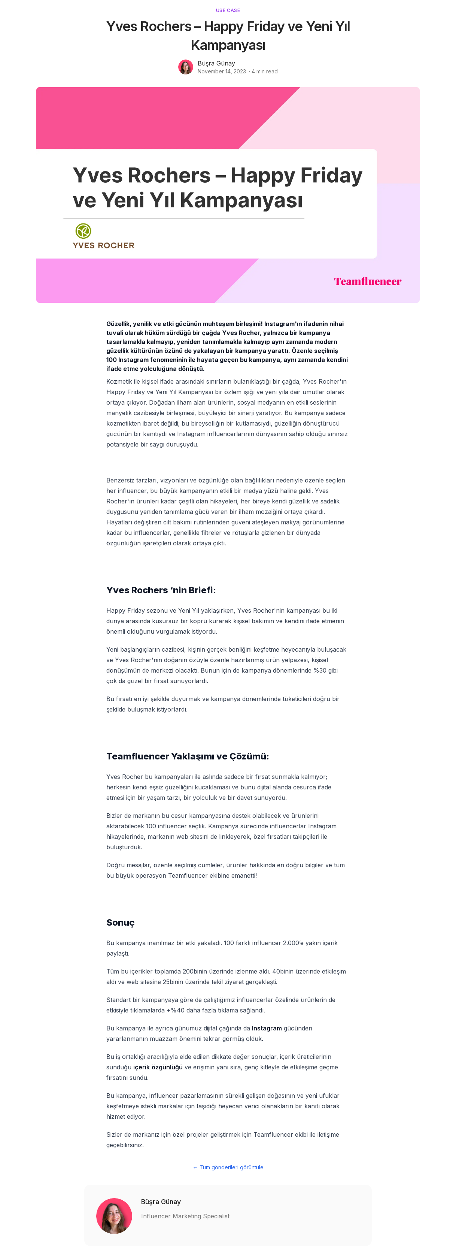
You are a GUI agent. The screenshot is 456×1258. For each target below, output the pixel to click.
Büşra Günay (216, 63)
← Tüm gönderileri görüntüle (228, 1167)
